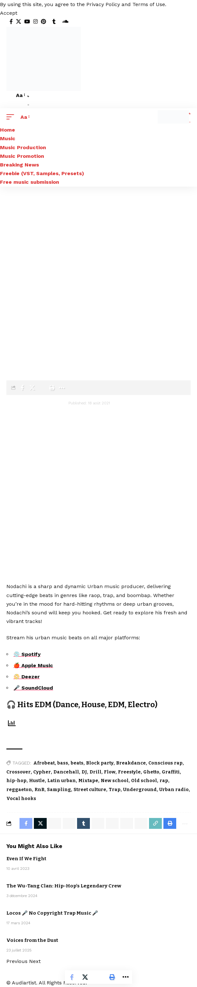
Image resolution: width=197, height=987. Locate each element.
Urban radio (174, 789)
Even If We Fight (26, 859)
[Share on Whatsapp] (54, 823)
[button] (8, 13)
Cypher (42, 772)
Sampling (59, 789)
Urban (48, 358)
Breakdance (131, 763)
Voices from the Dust (32, 940)
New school (115, 780)
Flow (109, 772)
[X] (18, 21)
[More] (61, 388)
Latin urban (61, 780)
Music (168, 892)
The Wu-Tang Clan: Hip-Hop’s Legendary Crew (63, 886)
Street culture (90, 789)
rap (164, 780)
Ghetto (151, 772)
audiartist (56, 403)
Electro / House (172, 857)
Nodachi (58, 349)
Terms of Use (148, 4)
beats (77, 763)
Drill (95, 772)
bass (62, 763)
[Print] (51, 388)
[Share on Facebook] (22, 388)
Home (12, 349)
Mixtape (88, 780)
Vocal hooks (21, 798)
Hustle (37, 780)
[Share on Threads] (112, 823)
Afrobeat (44, 763)
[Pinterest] (43, 21)
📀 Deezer (26, 677)
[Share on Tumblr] (83, 823)
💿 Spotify (27, 654)
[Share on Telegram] (97, 823)
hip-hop (16, 780)
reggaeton (19, 789)
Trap (115, 789)
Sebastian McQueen (173, 864)
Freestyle (129, 772)
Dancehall (66, 772)
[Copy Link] (155, 823)
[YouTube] (27, 21)
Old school (144, 780)
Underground (140, 789)
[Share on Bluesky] (126, 823)
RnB (39, 789)
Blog (25, 349)
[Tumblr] (54, 21)
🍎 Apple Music (33, 665)
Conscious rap (165, 763)
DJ (84, 772)
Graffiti (171, 772)
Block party (100, 763)
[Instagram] (35, 21)
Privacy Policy (103, 4)
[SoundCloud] (65, 21)
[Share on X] (32, 388)
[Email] (41, 388)
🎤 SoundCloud (33, 688)
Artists (40, 349)
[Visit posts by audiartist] (25, 406)
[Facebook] (11, 21)
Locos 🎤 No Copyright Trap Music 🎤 (52, 913)
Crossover (18, 772)
